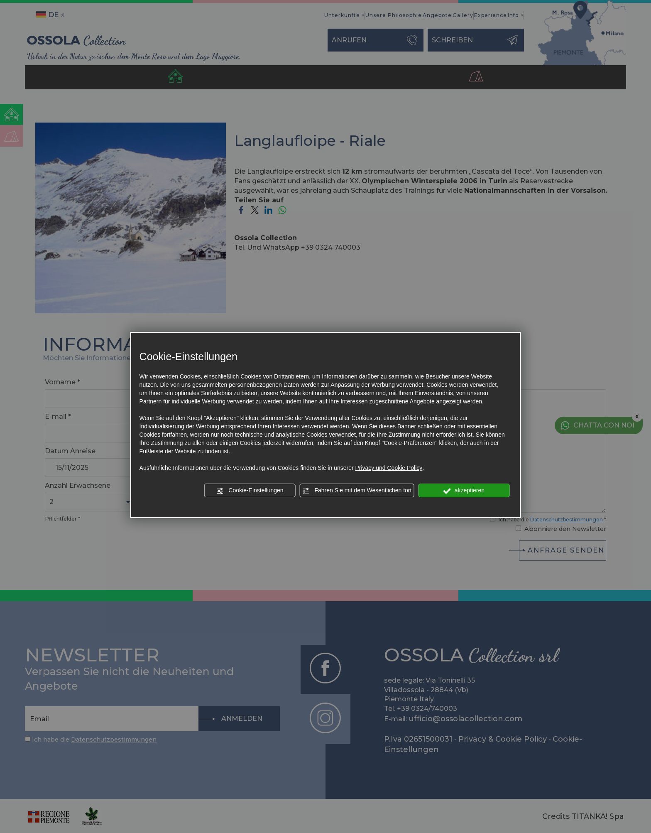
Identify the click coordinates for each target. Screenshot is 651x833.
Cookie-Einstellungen (249, 490)
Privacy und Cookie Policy (388, 467)
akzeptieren (464, 490)
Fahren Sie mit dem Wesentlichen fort (357, 490)
